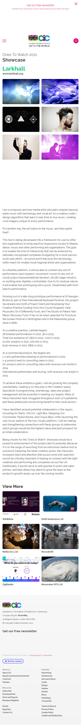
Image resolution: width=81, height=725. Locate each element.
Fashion (45, 688)
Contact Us (7, 712)
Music (44, 695)
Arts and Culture (48, 679)
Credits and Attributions (52, 716)
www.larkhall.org (13, 73)
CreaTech (7, 679)
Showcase (14, 60)
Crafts (44, 682)
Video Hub (7, 691)
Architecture (47, 676)
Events (5, 706)
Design (45, 685)
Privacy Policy (47, 655)
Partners (6, 682)
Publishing (46, 698)
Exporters (7, 709)
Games (45, 692)
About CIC (7, 673)
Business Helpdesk (11, 700)
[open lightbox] (21, 91)
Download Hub (9, 694)
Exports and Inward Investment (16, 676)
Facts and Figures (10, 697)
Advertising (46, 673)
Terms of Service (35, 655)
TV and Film (47, 701)
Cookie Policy (47, 712)
